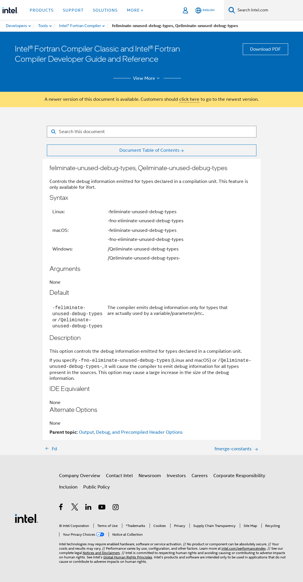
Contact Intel (119, 476)
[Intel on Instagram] (116, 508)
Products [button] (42, 10)
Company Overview (79, 476)
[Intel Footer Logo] (26, 518)
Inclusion (68, 487)
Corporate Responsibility (239, 476)
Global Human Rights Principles (127, 557)
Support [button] (73, 10)
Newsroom (150, 476)
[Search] (231, 10)
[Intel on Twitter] (74, 508)
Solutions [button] (105, 10)
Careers (200, 476)
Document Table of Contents (149, 150)
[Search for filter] (151, 131)
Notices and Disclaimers (101, 553)
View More (147, 78)
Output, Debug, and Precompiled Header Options (130, 432)
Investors (176, 476)
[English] (205, 10)
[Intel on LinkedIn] (88, 508)
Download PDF (265, 49)
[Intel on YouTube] (102, 508)
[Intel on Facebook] (61, 508)
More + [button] (135, 10)
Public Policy (96, 487)
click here (189, 99)
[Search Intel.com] (269, 10)
